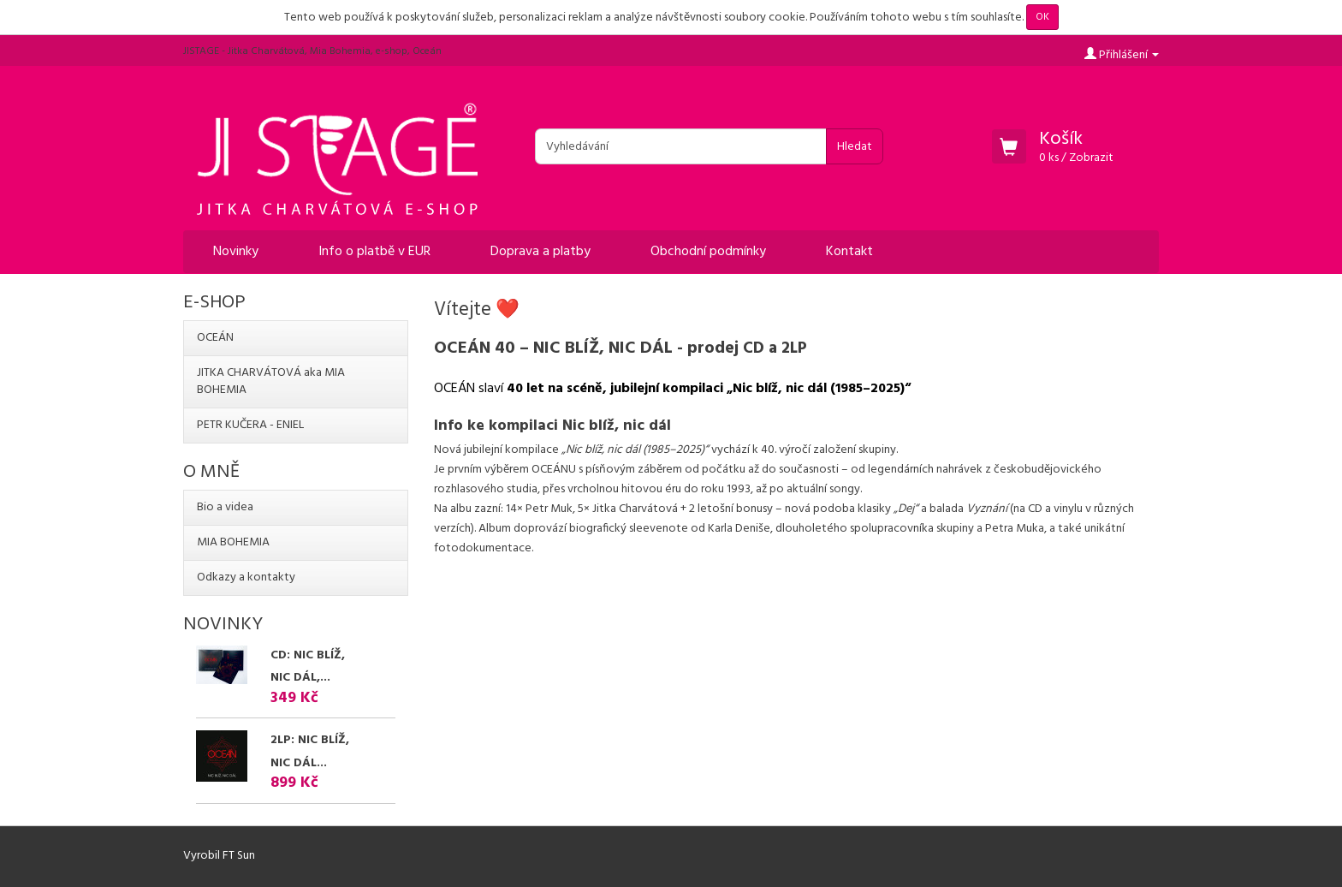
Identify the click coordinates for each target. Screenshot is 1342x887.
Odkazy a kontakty (246, 577)
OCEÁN (215, 338)
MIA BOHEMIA (233, 542)
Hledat (854, 147)
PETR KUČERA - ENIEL (250, 425)
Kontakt (849, 252)
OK (1042, 17)
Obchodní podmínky (708, 252)
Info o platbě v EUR (374, 252)
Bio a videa (225, 507)
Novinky (235, 252)
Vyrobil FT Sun (219, 856)
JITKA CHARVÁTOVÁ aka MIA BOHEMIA (271, 381)
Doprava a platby (540, 252)
